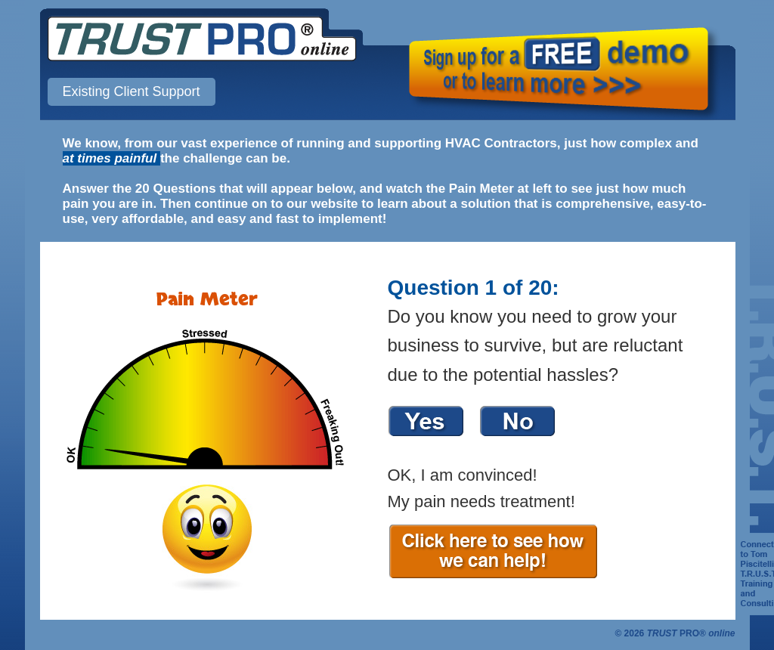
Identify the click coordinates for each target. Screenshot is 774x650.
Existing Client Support (131, 91)
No (518, 420)
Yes (426, 420)
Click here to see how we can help (512, 551)
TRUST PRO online (202, 38)
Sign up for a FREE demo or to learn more (562, 72)
